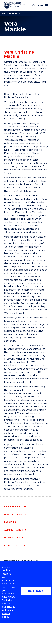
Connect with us (14, 545)
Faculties (10, 522)
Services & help (13, 506)
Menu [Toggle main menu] (43, 5)
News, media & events (16, 514)
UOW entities (12, 537)
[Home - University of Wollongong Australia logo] (15, 5)
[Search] (33, 5)
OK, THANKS (35, 591)
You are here (11, 13)
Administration (13, 530)
